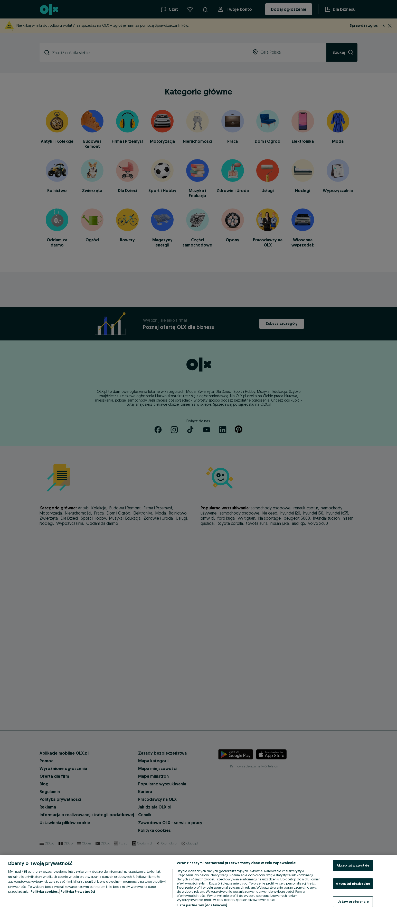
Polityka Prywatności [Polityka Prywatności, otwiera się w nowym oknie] (78, 891)
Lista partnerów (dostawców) (202, 905)
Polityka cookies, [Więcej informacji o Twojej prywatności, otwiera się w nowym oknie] (45, 891)
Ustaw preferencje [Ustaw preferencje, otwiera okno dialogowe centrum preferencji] (353, 901)
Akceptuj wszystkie (353, 865)
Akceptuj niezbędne (353, 883)
